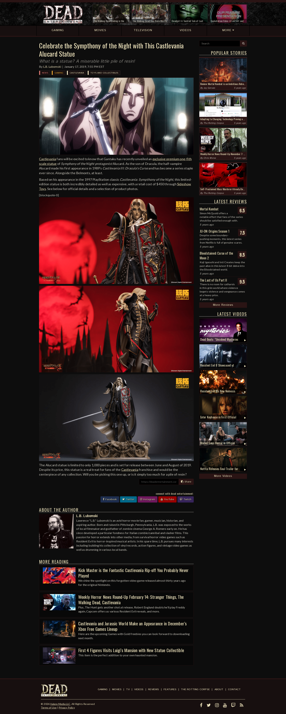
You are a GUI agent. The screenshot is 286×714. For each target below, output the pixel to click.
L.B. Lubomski (52, 66)
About (218, 689)
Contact (234, 689)
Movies (116, 689)
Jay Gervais (209, 88)
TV (128, 689)
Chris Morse (210, 158)
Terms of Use (49, 707)
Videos (138, 689)
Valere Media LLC (60, 703)
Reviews (153, 689)
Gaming (59, 72)
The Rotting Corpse (214, 123)
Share (186, 482)
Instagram (147, 499)
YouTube (167, 499)
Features (170, 689)
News (45, 72)
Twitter (128, 499)
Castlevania (77, 72)
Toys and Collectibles (104, 72)
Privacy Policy (67, 707)
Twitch (185, 499)
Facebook (110, 499)
